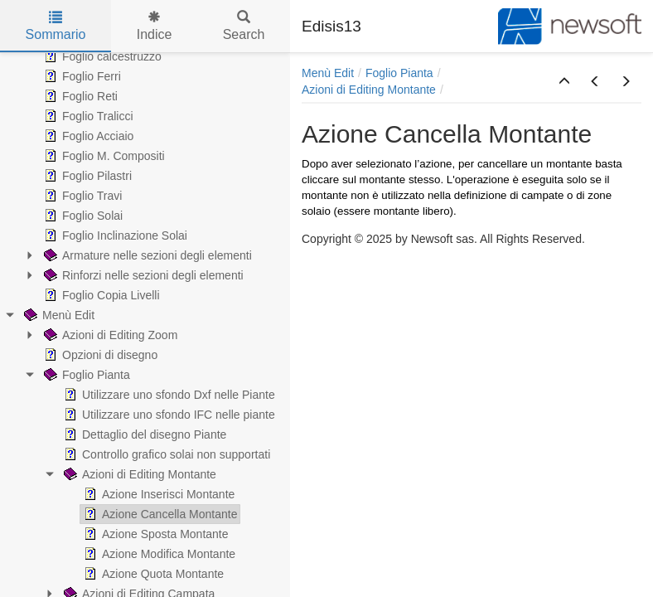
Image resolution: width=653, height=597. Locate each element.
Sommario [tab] (56, 26)
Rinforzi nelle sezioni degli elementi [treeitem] (142, 275)
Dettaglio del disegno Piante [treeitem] (143, 434)
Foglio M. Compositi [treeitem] (103, 156)
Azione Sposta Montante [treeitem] (154, 534)
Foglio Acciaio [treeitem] (87, 136)
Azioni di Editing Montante (369, 89)
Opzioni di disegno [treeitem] (99, 355)
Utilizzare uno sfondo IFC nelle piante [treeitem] (167, 415)
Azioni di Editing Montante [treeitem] (138, 474)
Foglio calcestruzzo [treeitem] (101, 56)
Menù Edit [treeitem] (57, 315)
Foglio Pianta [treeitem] (85, 375)
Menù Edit (328, 73)
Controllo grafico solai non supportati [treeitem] (165, 454)
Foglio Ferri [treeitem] (81, 76)
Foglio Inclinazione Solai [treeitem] (114, 235)
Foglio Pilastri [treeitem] (86, 176)
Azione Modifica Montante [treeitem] (157, 554)
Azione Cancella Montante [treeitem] (158, 514)
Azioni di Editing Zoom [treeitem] (109, 335)
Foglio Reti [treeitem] (79, 96)
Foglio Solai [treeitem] (82, 216)
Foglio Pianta (399, 73)
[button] (564, 82)
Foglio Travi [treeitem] (81, 196)
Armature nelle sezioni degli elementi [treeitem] (146, 255)
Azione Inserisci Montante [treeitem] (157, 494)
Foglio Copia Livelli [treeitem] (100, 295)
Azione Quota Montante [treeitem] (152, 574)
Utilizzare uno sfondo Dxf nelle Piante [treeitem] (167, 395)
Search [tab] (244, 26)
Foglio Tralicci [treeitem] (87, 116)
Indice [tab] (154, 26)
